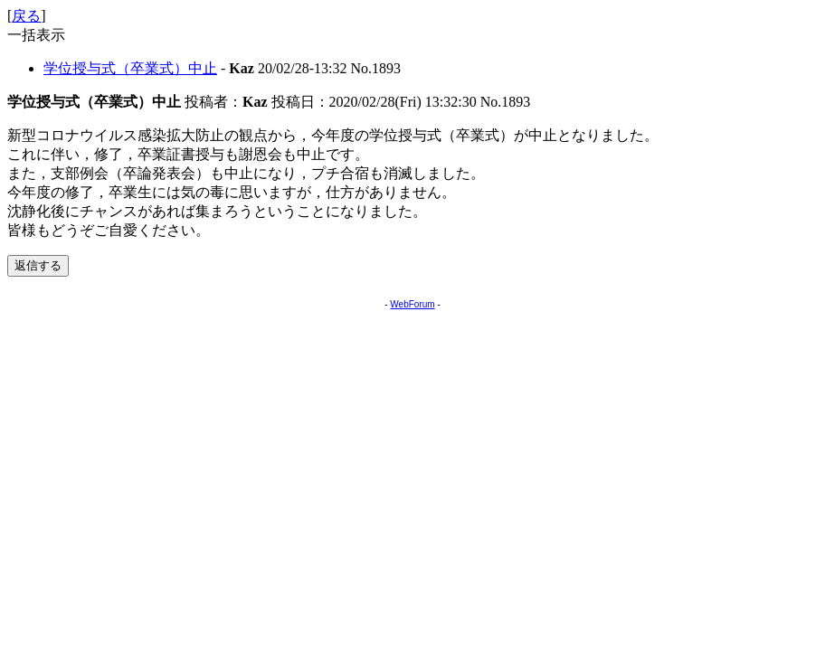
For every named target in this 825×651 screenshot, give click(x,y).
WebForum (412, 304)
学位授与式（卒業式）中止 (130, 68)
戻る (26, 16)
